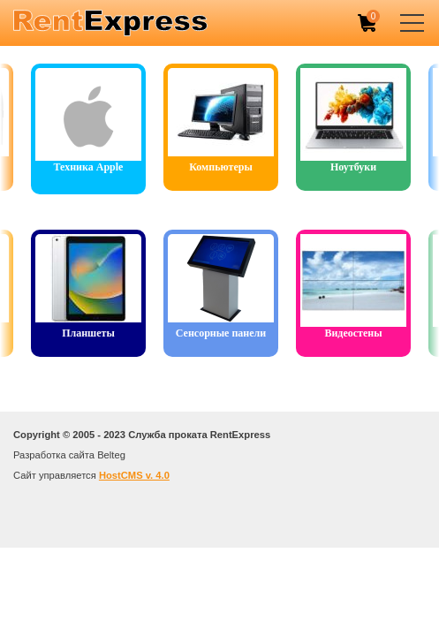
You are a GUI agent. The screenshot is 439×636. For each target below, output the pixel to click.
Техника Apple (89, 167)
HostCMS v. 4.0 (134, 475)
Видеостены (353, 333)
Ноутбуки (353, 167)
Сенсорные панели (221, 333)
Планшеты (88, 333)
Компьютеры (221, 167)
